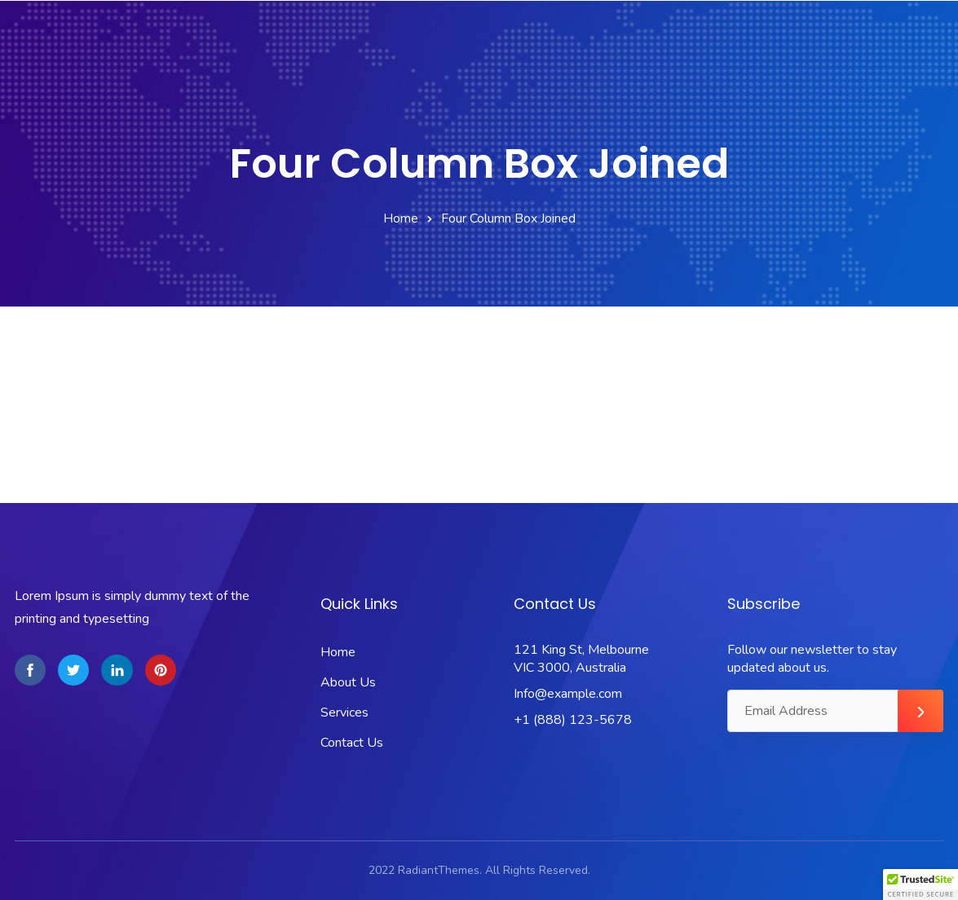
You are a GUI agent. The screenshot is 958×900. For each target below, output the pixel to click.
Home (400, 218)
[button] (920, 884)
